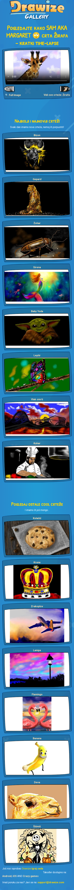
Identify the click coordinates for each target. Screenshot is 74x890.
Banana (37, 738)
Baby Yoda (37, 311)
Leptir (37, 355)
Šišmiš (37, 826)
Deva (37, 782)
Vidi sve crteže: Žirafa (57, 94)
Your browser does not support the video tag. (37, 67)
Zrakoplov (37, 606)
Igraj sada (37, 868)
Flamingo (37, 694)
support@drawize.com (50, 882)
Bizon (37, 135)
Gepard (37, 179)
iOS (15, 876)
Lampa (37, 650)
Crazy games (31, 876)
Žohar (37, 223)
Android (7, 876)
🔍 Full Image (13, 95)
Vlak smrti (37, 399)
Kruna (37, 562)
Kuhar (37, 443)
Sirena (37, 267)
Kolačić (37, 518)
